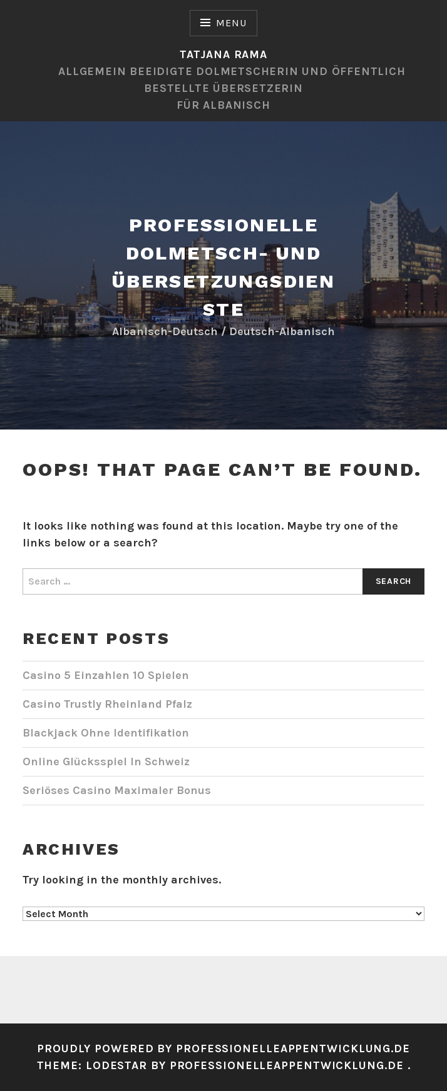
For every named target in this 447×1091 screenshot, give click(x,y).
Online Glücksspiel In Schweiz (106, 761)
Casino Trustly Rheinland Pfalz (107, 704)
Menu (231, 23)
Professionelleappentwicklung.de (289, 1065)
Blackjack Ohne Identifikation (106, 733)
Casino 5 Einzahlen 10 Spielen (106, 675)
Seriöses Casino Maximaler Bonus (117, 790)
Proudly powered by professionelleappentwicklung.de (223, 1048)
